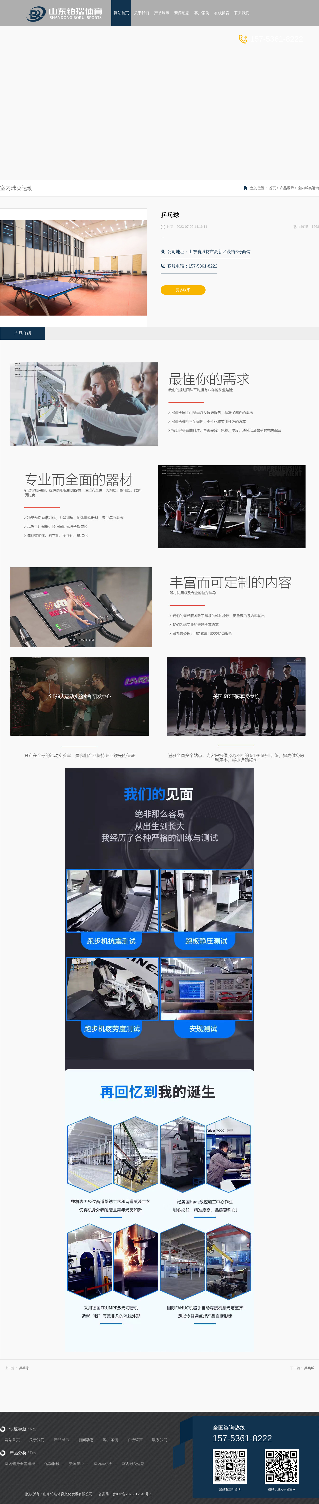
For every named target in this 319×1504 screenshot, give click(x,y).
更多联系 (183, 290)
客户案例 (110, 1440)
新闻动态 (86, 1440)
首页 (272, 188)
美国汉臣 (76, 1464)
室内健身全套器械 (20, 1464)
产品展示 (287, 188)
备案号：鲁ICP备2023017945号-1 (125, 1494)
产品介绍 (22, 333)
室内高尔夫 (103, 1464)
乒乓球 (24, 1368)
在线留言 (135, 1440)
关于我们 (36, 1440)
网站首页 (12, 1440)
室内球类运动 (308, 188)
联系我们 (159, 1440)
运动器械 (52, 1464)
